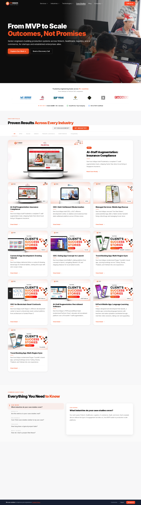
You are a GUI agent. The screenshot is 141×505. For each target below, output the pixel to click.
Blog (89, 3)
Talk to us (129, 3)
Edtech (36, 133)
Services (44, 3)
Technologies (67, 3)
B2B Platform (63, 133)
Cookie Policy (36, 502)
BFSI (20, 133)
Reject (122, 502)
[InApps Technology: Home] (12, 3)
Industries (55, 3)
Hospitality (74, 133)
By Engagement (62, 128)
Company (98, 3)
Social (28, 133)
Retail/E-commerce (48, 133)
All (14, 133)
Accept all (131, 502)
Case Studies (81, 3)
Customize (114, 502)
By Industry (81, 128)
